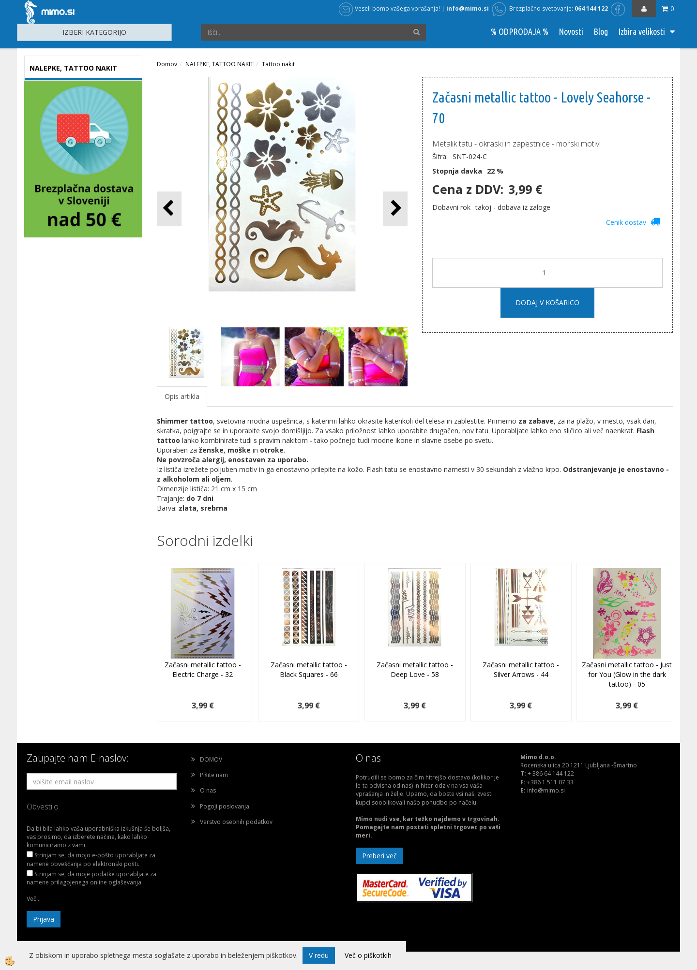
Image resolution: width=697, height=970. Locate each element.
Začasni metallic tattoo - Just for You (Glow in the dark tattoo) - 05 (627, 674)
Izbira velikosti (641, 31)
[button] (395, 208)
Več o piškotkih (368, 955)
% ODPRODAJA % (519, 31)
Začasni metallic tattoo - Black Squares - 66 (309, 669)
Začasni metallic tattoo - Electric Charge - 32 (203, 669)
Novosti (571, 31)
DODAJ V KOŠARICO (547, 302)
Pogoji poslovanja (224, 806)
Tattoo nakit (278, 64)
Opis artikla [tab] (182, 396)
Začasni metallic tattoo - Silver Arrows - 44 (521, 669)
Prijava (43, 919)
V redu (319, 955)
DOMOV (211, 759)
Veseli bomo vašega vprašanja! (389, 8)
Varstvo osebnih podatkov (236, 822)
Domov (167, 64)
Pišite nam (214, 775)
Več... (34, 899)
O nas (208, 790)
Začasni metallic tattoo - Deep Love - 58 (415, 669)
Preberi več (379, 855)
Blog (600, 31)
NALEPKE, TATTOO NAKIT (219, 64)
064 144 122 (591, 8)
